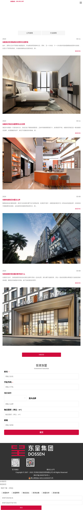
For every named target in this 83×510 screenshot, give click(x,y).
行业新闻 (53, 33)
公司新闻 (29, 33)
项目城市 (7, 393)
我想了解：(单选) (7, 488)
